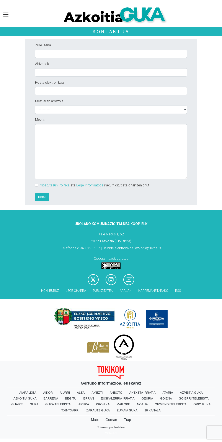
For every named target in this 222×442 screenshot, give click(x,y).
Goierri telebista (194, 398)
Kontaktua (111, 31)
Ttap (127, 420)
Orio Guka (202, 404)
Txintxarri (70, 410)
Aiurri (65, 392)
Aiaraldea (27, 392)
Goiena (166, 398)
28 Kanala (152, 410)
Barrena (51, 398)
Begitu (70, 398)
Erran (88, 398)
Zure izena (43, 45)
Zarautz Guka (98, 410)
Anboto (116, 392)
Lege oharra (76, 291)
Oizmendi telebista (171, 404)
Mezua (40, 120)
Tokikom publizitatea (111, 427)
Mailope (123, 404)
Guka (34, 404)
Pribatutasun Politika (54, 185)
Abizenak (42, 64)
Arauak (125, 291)
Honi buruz (50, 291)
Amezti (97, 392)
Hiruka (83, 404)
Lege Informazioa (89, 185)
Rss (178, 291)
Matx (95, 420)
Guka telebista (58, 404)
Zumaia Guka (127, 410)
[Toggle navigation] (6, 14)
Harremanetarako (153, 291)
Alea (81, 392)
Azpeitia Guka (191, 392)
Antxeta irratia (142, 392)
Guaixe (17, 404)
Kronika (103, 404)
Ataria (167, 392)
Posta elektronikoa (49, 82)
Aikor (48, 392)
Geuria (147, 398)
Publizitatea (103, 291)
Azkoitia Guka (25, 398)
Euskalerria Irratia (117, 398)
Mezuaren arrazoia (49, 101)
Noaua (142, 404)
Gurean (111, 420)
